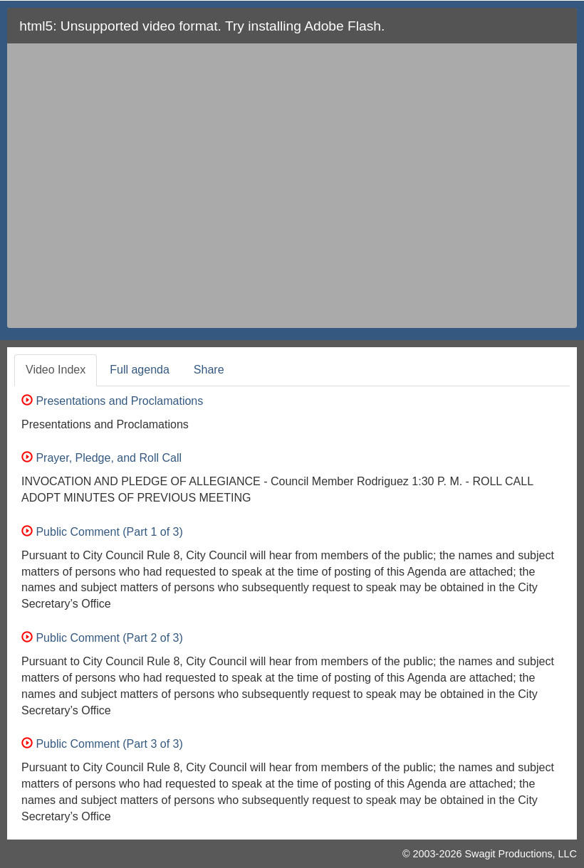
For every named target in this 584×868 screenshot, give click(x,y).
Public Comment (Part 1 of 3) (102, 532)
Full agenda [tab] (140, 370)
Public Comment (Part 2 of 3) (102, 638)
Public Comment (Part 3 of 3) (102, 744)
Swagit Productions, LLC (520, 853)
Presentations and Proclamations (112, 401)
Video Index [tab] (55, 370)
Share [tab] (209, 370)
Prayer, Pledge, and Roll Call (101, 458)
